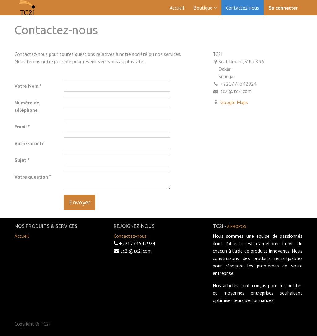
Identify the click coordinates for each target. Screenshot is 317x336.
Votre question (31, 177)
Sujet (20, 160)
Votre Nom (27, 86)
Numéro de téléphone (27, 106)
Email (21, 127)
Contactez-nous (130, 236)
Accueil (22, 236)
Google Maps (234, 102)
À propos (236, 226)
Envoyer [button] (79, 202)
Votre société (30, 143)
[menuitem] (177, 7)
